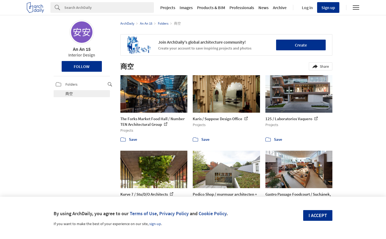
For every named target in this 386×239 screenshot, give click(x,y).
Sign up (328, 7)
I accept (318, 215)
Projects (167, 7)
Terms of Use (143, 213)
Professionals (241, 7)
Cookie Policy (213, 213)
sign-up (155, 223)
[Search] (109, 7)
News (263, 7)
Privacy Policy (174, 213)
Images (186, 7)
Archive (280, 7)
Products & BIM (211, 7)
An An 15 (82, 49)
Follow (82, 66)
